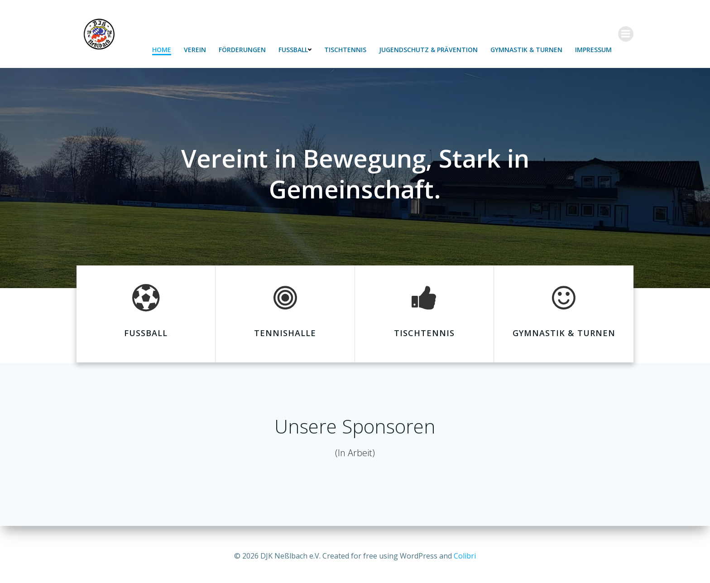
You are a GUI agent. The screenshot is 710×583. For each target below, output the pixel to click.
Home (162, 50)
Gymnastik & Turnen (527, 50)
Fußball (295, 50)
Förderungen (242, 50)
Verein (195, 50)
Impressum (594, 50)
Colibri (465, 556)
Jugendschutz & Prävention (428, 50)
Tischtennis (346, 50)
